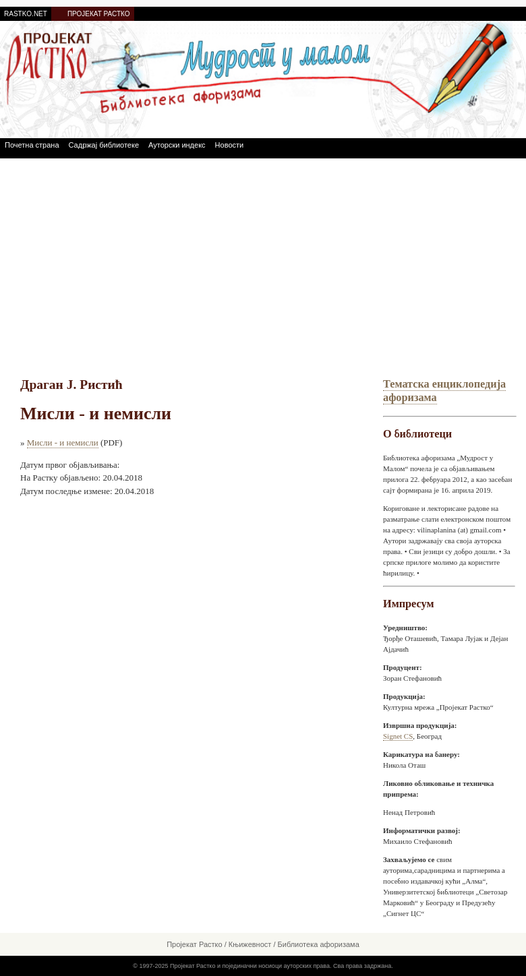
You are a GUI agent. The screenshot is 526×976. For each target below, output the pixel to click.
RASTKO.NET (25, 14)
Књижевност (250, 944)
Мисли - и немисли (62, 442)
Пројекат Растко (194, 944)
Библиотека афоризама (318, 944)
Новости (229, 145)
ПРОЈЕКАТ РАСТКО (98, 14)
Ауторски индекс (177, 145)
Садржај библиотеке (104, 145)
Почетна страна (32, 145)
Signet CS (398, 736)
